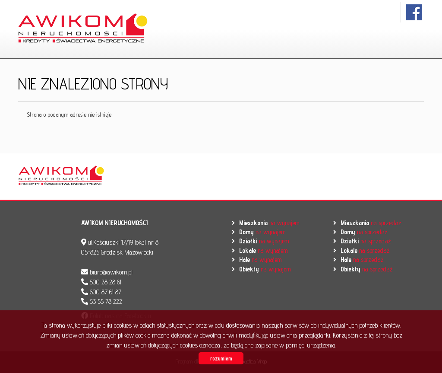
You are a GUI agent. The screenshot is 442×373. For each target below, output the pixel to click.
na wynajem (269, 222)
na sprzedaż (371, 222)
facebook (414, 12)
